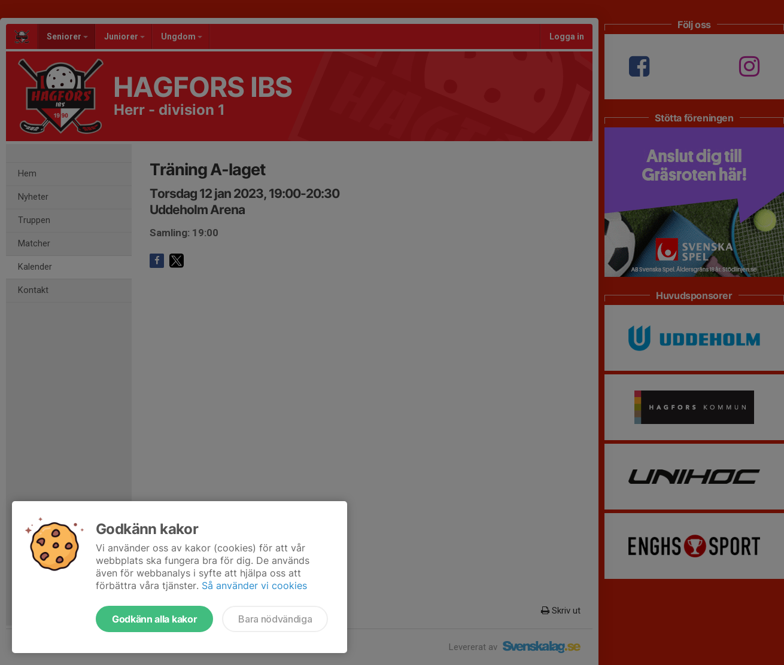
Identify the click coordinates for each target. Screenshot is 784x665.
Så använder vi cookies (254, 585)
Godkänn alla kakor (154, 619)
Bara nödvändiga (275, 619)
